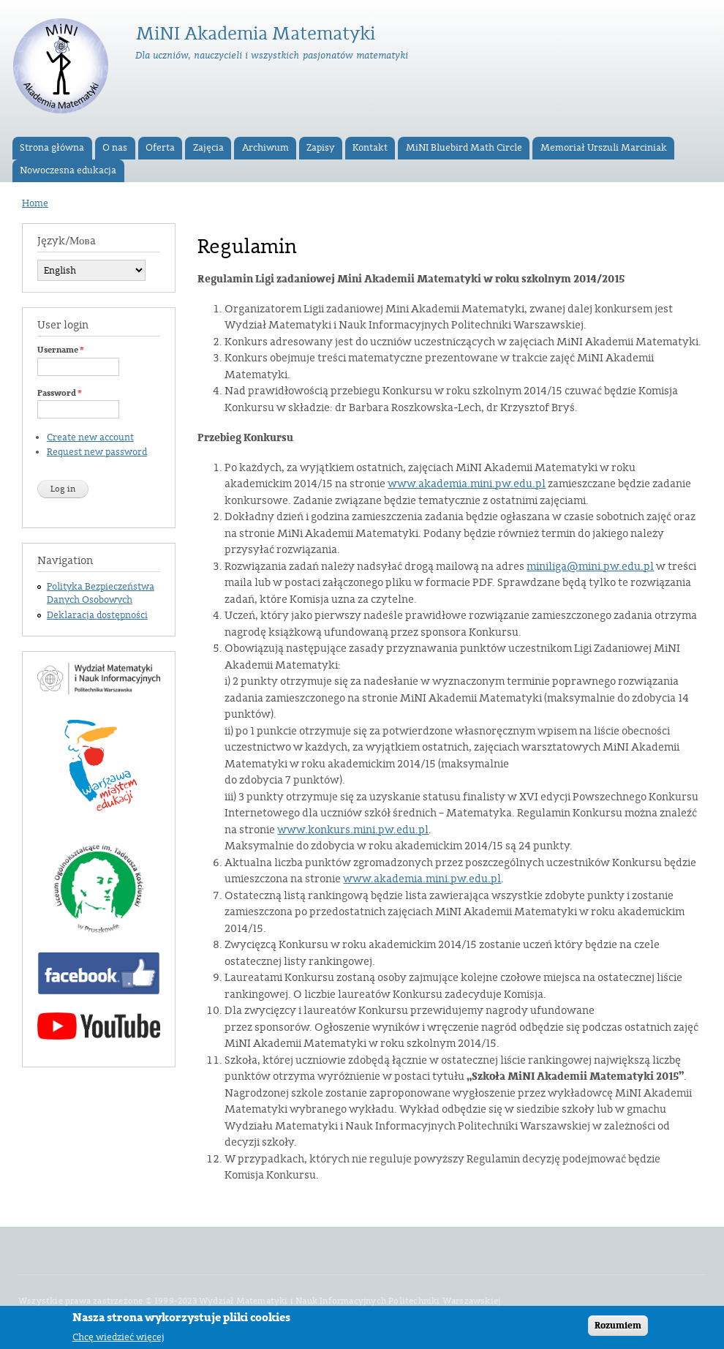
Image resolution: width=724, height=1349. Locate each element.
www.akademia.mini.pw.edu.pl (467, 484)
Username (60, 350)
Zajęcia (208, 148)
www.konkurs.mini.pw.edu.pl (353, 830)
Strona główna (52, 148)
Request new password (97, 452)
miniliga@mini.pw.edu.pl (590, 567)
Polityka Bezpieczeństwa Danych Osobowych (100, 593)
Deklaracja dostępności (97, 615)
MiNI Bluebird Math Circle (464, 148)
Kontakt (370, 148)
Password (59, 393)
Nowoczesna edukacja (68, 170)
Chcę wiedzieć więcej (118, 1343)
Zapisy (320, 148)
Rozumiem (618, 1331)
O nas (114, 148)
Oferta (160, 148)
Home (35, 203)
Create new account (90, 437)
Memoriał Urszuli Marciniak (603, 148)
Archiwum (265, 148)
